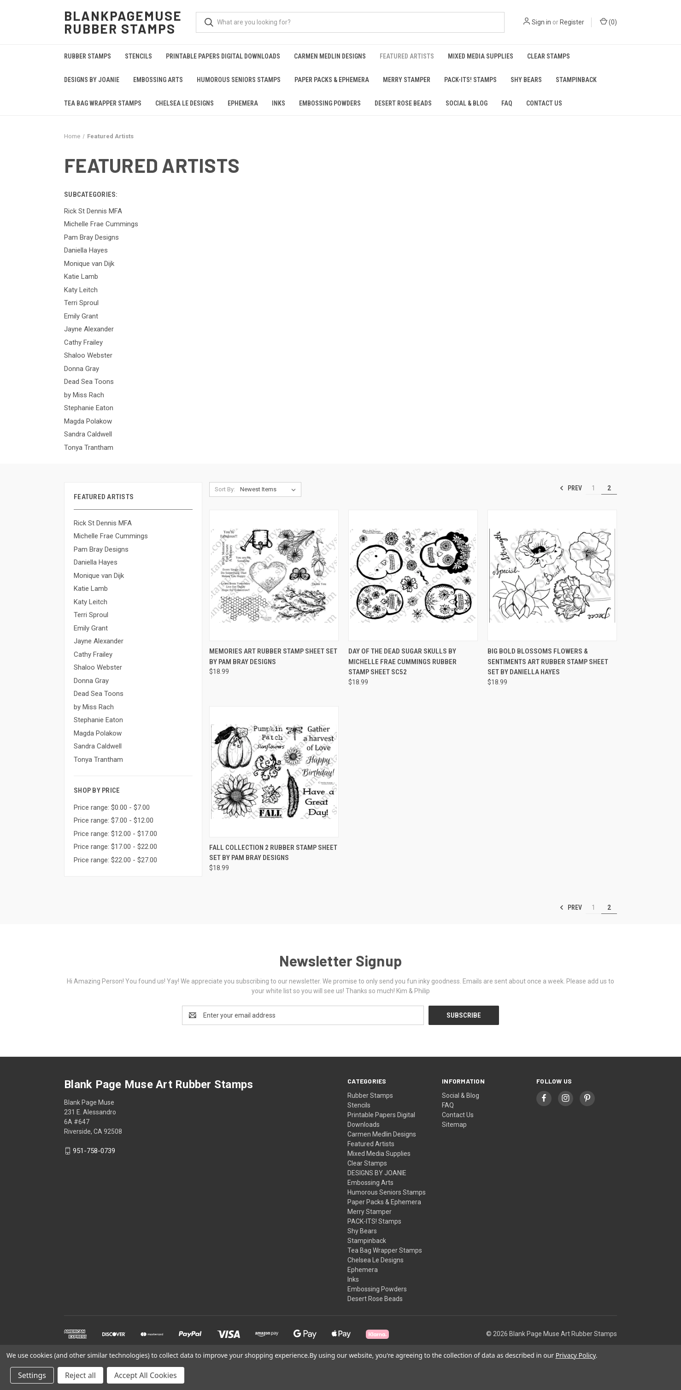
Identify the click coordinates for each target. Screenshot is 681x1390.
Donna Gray (91, 681)
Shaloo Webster (98, 667)
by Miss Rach (94, 707)
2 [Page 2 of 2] (609, 488)
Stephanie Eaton (98, 720)
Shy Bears (526, 79)
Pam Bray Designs (101, 549)
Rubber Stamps (87, 56)
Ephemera (243, 103)
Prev (570, 488)
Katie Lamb (91, 588)
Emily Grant (91, 628)
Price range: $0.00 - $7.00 (112, 807)
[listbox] (270, 489)
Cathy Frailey (93, 654)
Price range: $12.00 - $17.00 (115, 834)
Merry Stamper (406, 79)
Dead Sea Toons (98, 693)
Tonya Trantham (98, 759)
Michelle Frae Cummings (111, 536)
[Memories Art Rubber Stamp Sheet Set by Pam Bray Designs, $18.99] (274, 575)
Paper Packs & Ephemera (331, 79)
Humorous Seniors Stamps (239, 79)
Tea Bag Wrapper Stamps (102, 103)
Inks (278, 103)
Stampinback (576, 79)
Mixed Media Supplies (480, 56)
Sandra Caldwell (98, 746)
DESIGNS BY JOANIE (91, 79)
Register (572, 22)
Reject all (80, 1375)
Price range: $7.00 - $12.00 (113, 820)
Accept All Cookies (145, 1375)
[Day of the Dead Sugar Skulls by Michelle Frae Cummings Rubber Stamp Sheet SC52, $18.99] (413, 575)
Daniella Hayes (95, 562)
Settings (32, 1375)
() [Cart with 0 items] (608, 22)
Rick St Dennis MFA (103, 523)
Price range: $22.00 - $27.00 (115, 860)
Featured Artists (407, 56)
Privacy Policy (576, 1355)
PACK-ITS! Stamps (470, 79)
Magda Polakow (98, 733)
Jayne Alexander (98, 641)
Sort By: (225, 489)
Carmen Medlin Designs (330, 56)
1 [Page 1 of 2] (593, 488)
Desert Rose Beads (403, 103)
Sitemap (454, 1124)
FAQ (506, 103)
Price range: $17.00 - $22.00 (115, 846)
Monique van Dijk (99, 575)
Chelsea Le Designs (184, 103)
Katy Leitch (90, 602)
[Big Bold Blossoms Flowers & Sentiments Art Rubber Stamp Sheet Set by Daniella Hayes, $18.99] (552, 575)
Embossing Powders (330, 103)
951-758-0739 (94, 1151)
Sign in (541, 22)
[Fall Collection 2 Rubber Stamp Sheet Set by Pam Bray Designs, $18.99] (274, 772)
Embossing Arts (158, 79)
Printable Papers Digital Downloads (223, 56)
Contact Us (544, 103)
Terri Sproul (91, 615)
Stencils (138, 56)
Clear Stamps (548, 56)
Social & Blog (466, 103)
